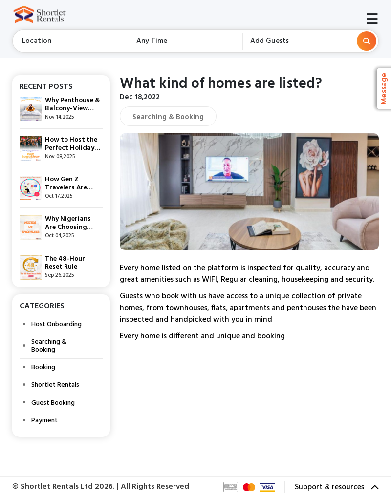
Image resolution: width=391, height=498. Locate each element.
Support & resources (337, 487)
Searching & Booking (48, 345)
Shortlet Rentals (55, 385)
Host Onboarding (56, 324)
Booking (43, 367)
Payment (44, 420)
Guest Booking (53, 403)
